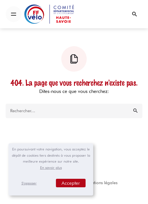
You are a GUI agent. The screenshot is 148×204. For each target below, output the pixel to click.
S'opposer (29, 183)
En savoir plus (51, 167)
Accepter (71, 183)
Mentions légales (101, 182)
